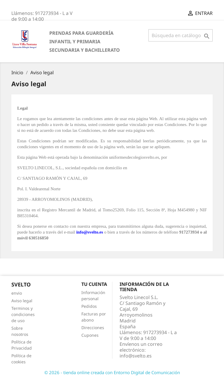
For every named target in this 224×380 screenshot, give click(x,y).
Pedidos (89, 306)
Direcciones (92, 327)
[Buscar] (180, 35)
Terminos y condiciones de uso (23, 314)
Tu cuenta (94, 284)
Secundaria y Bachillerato (84, 50)
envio (16, 293)
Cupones (90, 335)
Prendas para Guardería (81, 33)
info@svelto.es (136, 356)
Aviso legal (21, 300)
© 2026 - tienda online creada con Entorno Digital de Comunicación (112, 372)
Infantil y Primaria (74, 41)
